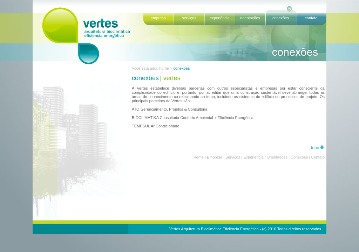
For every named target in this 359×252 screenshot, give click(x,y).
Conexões (299, 157)
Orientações (277, 157)
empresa (158, 18)
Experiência (253, 157)
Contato (318, 157)
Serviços (232, 157)
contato (311, 18)
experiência (219, 18)
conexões (280, 18)
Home (199, 157)
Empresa (214, 157)
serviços (189, 18)
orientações (250, 18)
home (164, 68)
